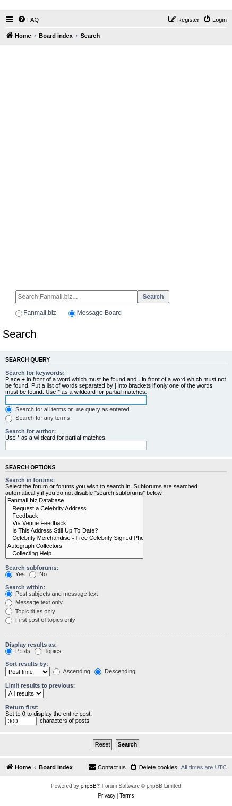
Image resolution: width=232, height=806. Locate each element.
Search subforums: (31, 567)
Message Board (99, 312)
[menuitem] (28, 19)
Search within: (25, 587)
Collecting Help (74, 554)
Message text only (34, 602)
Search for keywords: (35, 373)
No (38, 574)
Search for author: (30, 431)
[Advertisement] (116, 163)
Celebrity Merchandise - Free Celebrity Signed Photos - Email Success (74, 538)
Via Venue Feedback (74, 523)
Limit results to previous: (40, 685)
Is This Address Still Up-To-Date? (74, 531)
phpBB (89, 786)
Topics (48, 651)
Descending (114, 671)
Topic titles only (30, 611)
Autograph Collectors (74, 546)
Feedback (74, 516)
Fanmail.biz (39, 312)
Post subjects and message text (51, 593)
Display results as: (31, 644)
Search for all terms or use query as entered (67, 409)
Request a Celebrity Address (74, 508)
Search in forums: (30, 480)
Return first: (22, 707)
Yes (15, 574)
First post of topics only (40, 619)
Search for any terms (37, 418)
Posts (17, 651)
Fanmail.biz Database (74, 500)
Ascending (71, 671)
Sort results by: (26, 664)
